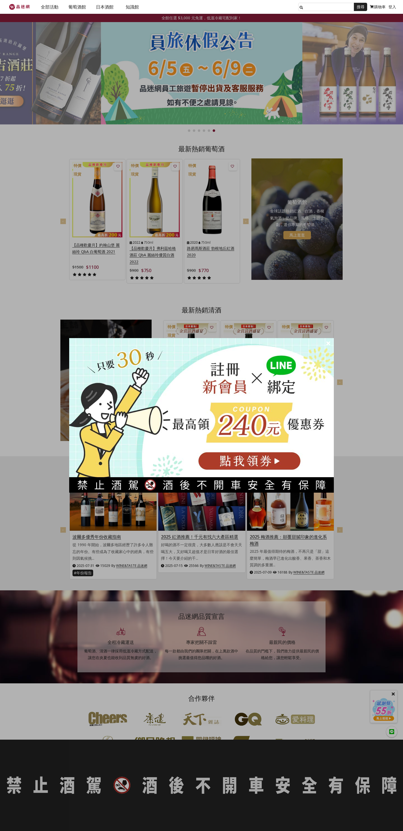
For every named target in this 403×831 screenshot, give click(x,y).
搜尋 (360, 6)
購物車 (378, 6)
